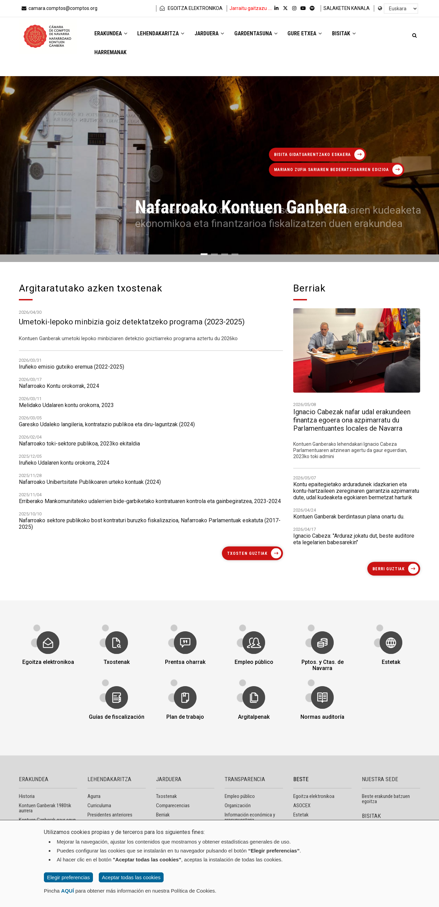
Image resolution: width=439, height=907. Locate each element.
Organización (238, 805)
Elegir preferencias (68, 877)
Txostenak (116, 658)
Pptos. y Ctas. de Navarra (322, 661)
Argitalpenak (253, 713)
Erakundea (111, 34)
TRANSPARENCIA (245, 779)
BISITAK (371, 815)
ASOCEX (301, 805)
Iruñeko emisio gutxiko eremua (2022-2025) (71, 466)
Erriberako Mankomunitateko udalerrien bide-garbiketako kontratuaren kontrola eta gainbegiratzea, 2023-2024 (150, 600)
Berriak (163, 815)
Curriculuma (99, 805)
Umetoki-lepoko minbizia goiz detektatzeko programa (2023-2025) (132, 342)
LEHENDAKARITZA (109, 779)
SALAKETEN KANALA (346, 8)
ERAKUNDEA (33, 779)
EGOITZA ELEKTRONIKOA (191, 8)
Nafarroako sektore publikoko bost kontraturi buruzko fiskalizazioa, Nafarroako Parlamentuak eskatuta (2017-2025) (150, 623)
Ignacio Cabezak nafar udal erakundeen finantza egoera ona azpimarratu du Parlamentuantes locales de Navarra (352, 506)
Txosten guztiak (247, 553)
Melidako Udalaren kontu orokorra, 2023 (66, 504)
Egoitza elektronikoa (48, 658)
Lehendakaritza (162, 34)
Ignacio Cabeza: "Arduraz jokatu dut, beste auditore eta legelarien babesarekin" (353, 581)
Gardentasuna (259, 34)
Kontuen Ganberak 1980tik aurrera (45, 808)
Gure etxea (309, 34)
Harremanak (111, 52)
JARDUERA (168, 779)
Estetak (390, 658)
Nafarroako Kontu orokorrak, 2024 (59, 485)
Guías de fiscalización (116, 713)
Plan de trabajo (185, 713)
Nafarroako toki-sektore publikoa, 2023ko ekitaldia (79, 543)
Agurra (93, 796)
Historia (27, 796)
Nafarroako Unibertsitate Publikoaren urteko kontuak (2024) (90, 581)
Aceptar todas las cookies (131, 877)
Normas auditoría (322, 713)
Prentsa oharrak (185, 658)
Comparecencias (173, 805)
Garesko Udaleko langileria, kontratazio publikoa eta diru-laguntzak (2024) (107, 524)
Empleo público (253, 658)
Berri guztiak (388, 568)
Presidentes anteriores (109, 815)
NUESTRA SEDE (380, 779)
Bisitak (348, 34)
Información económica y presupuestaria (250, 817)
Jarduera (212, 34)
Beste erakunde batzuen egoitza (386, 798)
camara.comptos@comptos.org (59, 8)
